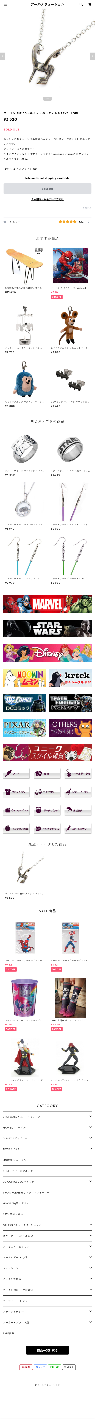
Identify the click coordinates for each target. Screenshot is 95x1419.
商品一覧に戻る (47, 1350)
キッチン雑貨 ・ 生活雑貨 (18, 1290)
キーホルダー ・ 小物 (15, 1257)
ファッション (11, 1268)
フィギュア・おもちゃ (16, 1246)
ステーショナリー (13, 1311)
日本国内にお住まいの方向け (47, 199)
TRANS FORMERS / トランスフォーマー (26, 1192)
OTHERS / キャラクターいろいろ (22, 1225)
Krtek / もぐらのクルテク (18, 1171)
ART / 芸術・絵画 (13, 1214)
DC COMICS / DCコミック (18, 1181)
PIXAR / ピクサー (13, 1149)
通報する (86, 208)
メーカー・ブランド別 (16, 1322)
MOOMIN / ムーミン (14, 1160)
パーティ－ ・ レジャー (16, 1301)
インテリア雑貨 (12, 1279)
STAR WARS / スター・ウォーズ (22, 1116)
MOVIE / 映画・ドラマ (16, 1203)
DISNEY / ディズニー (15, 1138)
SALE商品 (8, 1333)
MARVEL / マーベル (14, 1127)
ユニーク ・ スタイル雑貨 (18, 1236)
